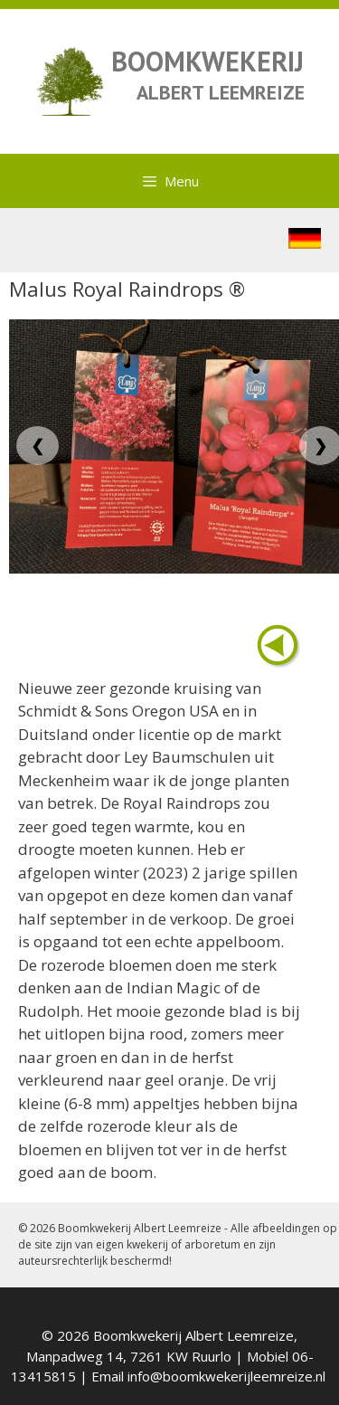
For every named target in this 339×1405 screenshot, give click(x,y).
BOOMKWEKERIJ (207, 61)
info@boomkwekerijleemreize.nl (226, 1376)
